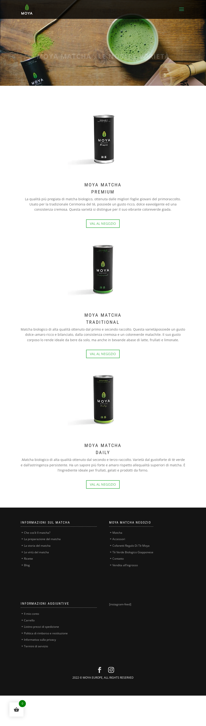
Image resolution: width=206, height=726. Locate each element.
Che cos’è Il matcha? (37, 533)
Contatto (118, 559)
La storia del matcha (37, 546)
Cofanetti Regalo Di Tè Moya (131, 546)
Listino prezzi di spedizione (41, 627)
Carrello (29, 620)
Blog (27, 565)
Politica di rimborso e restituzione (46, 633)
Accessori (118, 539)
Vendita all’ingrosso (125, 565)
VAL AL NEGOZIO (103, 223)
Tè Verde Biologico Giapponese (132, 552)
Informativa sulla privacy (40, 640)
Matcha (117, 533)
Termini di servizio (36, 646)
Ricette (28, 559)
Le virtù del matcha (36, 552)
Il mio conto (31, 614)
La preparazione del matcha (42, 539)
